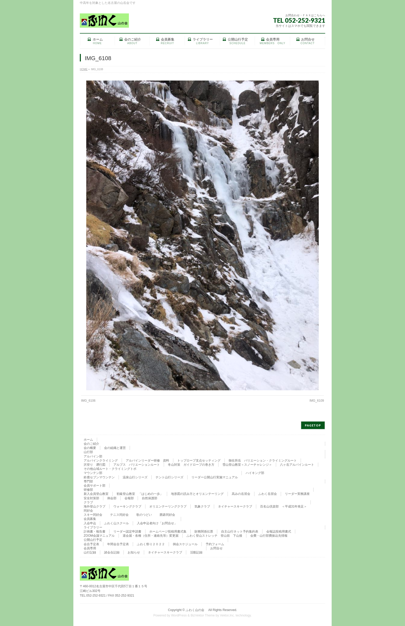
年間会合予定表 (118, 544)
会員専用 (90, 548)
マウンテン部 (93, 473)
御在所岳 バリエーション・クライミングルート (263, 460)
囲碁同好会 (167, 515)
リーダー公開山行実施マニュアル (214, 477)
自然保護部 (149, 498)
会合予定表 (91, 544)
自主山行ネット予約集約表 (239, 531)
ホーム (88, 439)
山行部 (88, 452)
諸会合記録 (112, 552)
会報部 (129, 498)
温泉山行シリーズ (135, 477)
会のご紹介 (91, 444)
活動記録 (196, 552)
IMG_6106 (88, 400)
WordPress (179, 615)
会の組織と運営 (115, 448)
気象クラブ (202, 506)
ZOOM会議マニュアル (99, 535)
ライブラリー (93, 527)
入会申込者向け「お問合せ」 (157, 523)
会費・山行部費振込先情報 (268, 535)
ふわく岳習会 (267, 494)
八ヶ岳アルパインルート (297, 464)
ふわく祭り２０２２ (151, 544)
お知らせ (134, 552)
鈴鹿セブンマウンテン (99, 477)
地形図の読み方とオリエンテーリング (197, 494)
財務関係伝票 (203, 531)
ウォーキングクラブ (127, 506)
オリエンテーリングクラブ (167, 506)
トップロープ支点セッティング (199, 460)
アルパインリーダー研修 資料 (147, 460)
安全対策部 (91, 498)
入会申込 (90, 523)
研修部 (88, 490)
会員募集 (90, 519)
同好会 (88, 510)
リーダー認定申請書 (127, 531)
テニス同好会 (119, 515)
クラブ (88, 502)
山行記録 (90, 552)
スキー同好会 (93, 515)
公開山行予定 (93, 540)
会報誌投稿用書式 (278, 531)
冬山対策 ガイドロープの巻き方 (191, 464)
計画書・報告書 (94, 531)
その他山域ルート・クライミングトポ (110, 469)
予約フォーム (215, 544)
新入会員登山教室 (96, 494)
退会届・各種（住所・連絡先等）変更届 (150, 535)
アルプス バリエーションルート (136, 464)
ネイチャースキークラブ (235, 506)
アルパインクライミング (101, 460)
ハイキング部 (255, 473)
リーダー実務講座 (297, 494)
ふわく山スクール (116, 523)
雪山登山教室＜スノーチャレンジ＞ (247, 464)
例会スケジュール (185, 544)
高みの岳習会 (241, 494)
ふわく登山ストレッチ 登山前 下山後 (214, 535)
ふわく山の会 (196, 610)
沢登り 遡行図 (94, 464)
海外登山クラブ (94, 506)
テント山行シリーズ (169, 477)
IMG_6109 (316, 400)
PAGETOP (313, 425)
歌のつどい (144, 515)
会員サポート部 (94, 485)
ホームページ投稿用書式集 (167, 531)
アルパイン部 (93, 456)
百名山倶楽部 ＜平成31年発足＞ (283, 506)
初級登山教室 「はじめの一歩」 (139, 494)
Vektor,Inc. (227, 615)
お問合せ (216, 548)
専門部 (88, 481)
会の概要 (90, 448)
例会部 (111, 498)
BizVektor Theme (203, 615)
